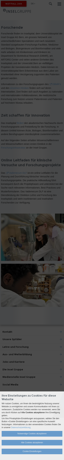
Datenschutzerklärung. (21, 427)
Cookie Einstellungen (32, 451)
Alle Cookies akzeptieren (32, 442)
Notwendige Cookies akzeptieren (32, 433)
